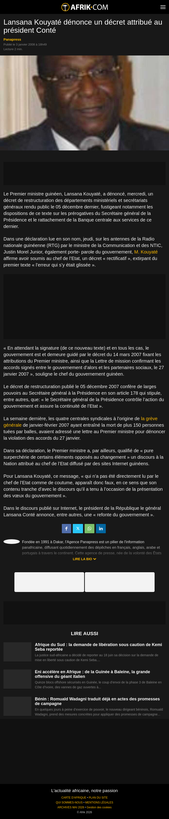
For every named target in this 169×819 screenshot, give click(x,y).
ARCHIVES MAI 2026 (70, 807)
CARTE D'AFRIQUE (73, 797)
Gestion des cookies (99, 807)
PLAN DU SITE (98, 797)
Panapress (12, 39)
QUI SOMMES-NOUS (69, 802)
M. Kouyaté (146, 251)
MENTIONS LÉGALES (99, 802)
